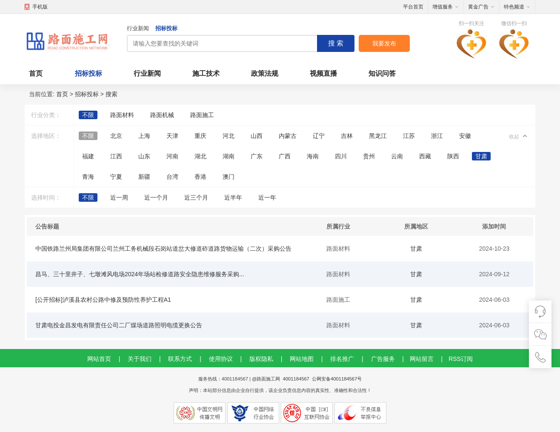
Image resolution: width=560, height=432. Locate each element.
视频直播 (323, 73)
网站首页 (99, 358)
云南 (397, 156)
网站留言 (422, 358)
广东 (257, 156)
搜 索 (335, 43)
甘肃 (481, 156)
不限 (88, 115)
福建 (88, 156)
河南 (172, 156)
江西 (116, 156)
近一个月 (156, 197)
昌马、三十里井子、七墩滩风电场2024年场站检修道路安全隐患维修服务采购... (139, 274)
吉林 (347, 135)
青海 (88, 176)
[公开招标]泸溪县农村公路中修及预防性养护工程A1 (103, 299)
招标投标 (166, 28)
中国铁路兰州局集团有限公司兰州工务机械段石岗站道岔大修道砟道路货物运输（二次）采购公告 (163, 248)
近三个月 (196, 197)
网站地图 (302, 358)
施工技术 (206, 73)
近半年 (233, 197)
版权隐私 (261, 358)
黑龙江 (378, 135)
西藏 (425, 156)
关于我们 (139, 358)
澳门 (228, 176)
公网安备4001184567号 (337, 378)
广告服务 (383, 358)
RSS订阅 (461, 358)
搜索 (111, 94)
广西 (285, 156)
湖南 (228, 156)
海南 (313, 156)
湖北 (200, 156)
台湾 (172, 176)
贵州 (369, 156)
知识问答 (382, 73)
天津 (172, 135)
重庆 (200, 135)
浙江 (437, 135)
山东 (144, 156)
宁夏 (116, 176)
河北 (228, 135)
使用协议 (221, 358)
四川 (341, 156)
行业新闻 (138, 28)
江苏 (409, 135)
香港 (200, 176)
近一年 (267, 197)
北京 (116, 135)
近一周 (119, 197)
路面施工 (202, 115)
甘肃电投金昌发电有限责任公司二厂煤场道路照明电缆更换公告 (118, 325)
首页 (36, 73)
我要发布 (384, 43)
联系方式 (180, 358)
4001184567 (296, 378)
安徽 (465, 135)
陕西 (453, 156)
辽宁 (319, 135)
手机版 (40, 7)
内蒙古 (288, 135)
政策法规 (264, 73)
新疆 (144, 176)
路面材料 (122, 115)
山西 (257, 135)
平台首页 (413, 7)
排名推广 (342, 358)
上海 (144, 135)
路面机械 (162, 115)
